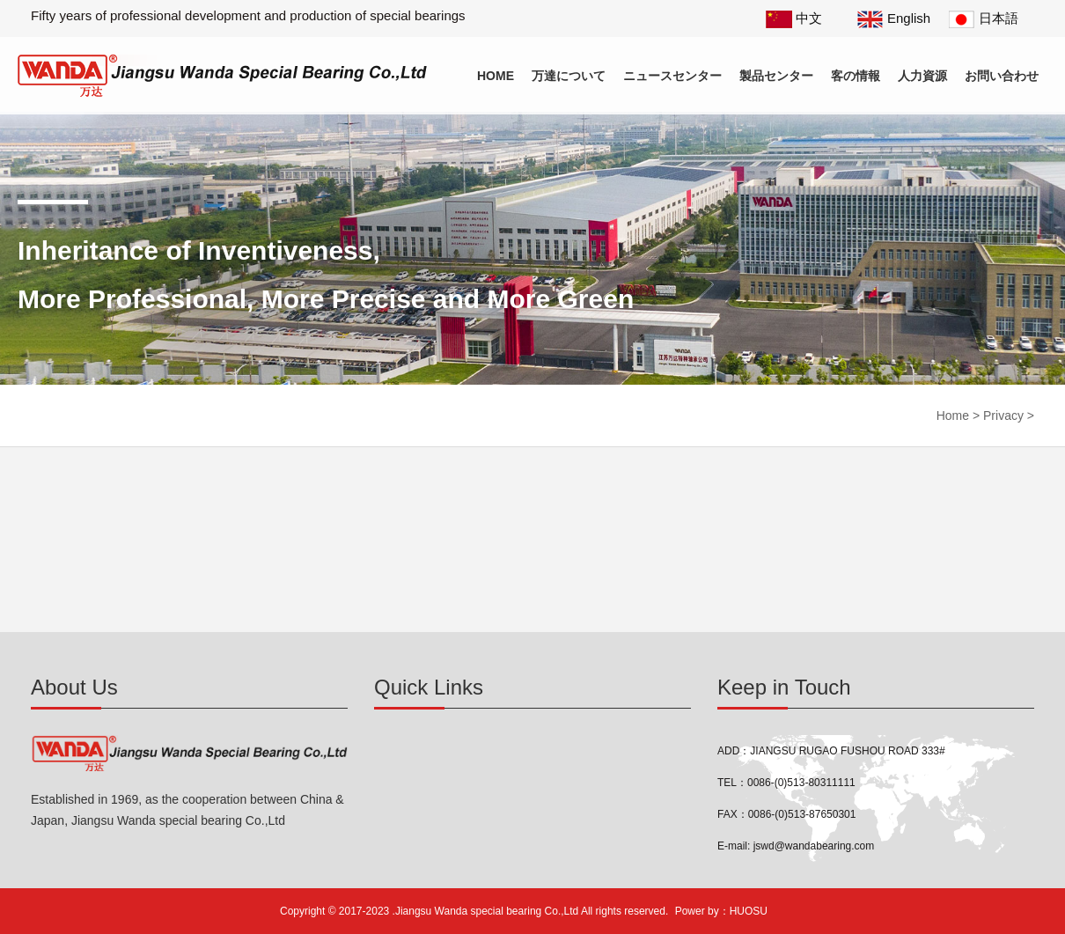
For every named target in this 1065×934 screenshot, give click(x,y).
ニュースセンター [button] (672, 76)
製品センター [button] (776, 76)
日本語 (983, 18)
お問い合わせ (1002, 76)
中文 (794, 18)
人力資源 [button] (922, 76)
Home (495, 76)
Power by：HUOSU (721, 911)
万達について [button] (569, 76)
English (893, 18)
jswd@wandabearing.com (814, 846)
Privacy (1003, 415)
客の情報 (855, 76)
